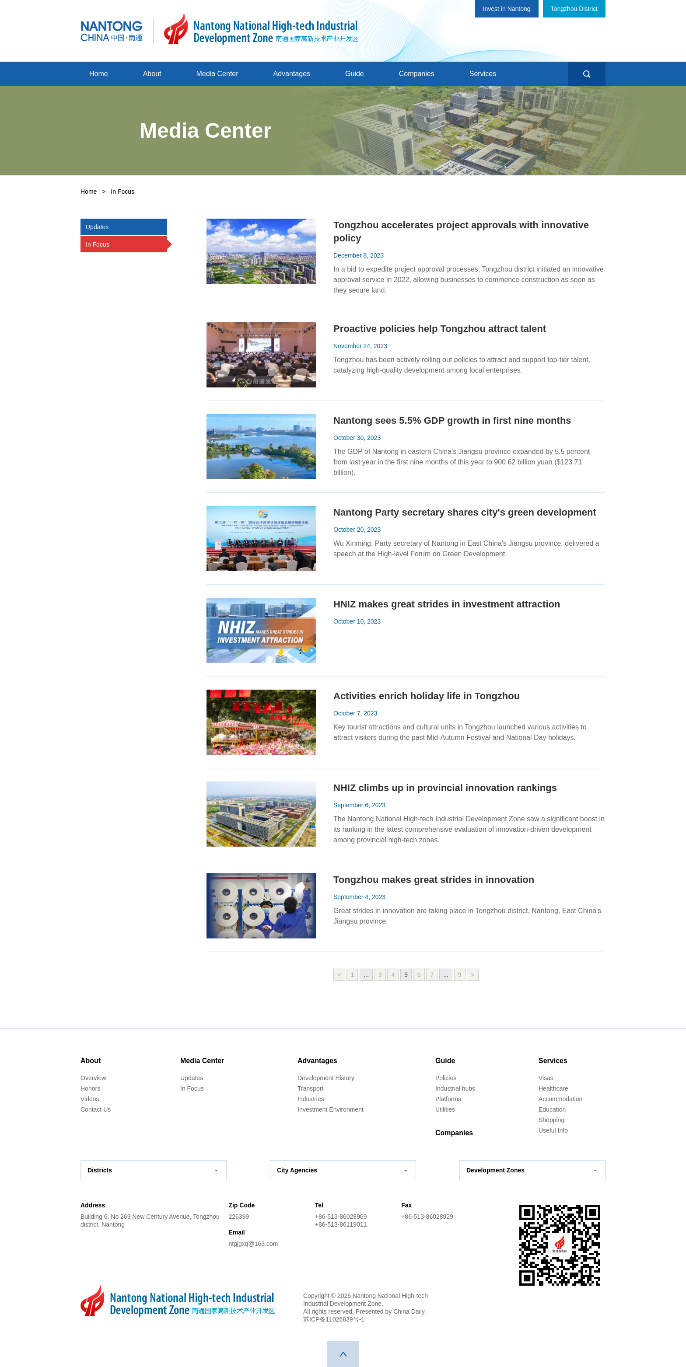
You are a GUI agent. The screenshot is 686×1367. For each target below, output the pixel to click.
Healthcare (553, 1088)
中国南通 (111, 29)
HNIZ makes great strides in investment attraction (446, 604)
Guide (354, 73)
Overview (93, 1077)
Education (552, 1109)
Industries (311, 1098)
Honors (90, 1088)
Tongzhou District (574, 8)
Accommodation (560, 1098)
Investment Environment (331, 1109)
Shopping (551, 1119)
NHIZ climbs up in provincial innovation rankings (445, 787)
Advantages (292, 73)
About (152, 73)
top (343, 1354)
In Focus (192, 1088)
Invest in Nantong (507, 8)
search (587, 74)
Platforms (448, 1098)
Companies (416, 73)
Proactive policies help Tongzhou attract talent (439, 328)
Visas (546, 1077)
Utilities (445, 1109)
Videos (89, 1098)
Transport (310, 1088)
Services (482, 73)
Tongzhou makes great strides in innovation (433, 879)
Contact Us (95, 1109)
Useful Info (553, 1130)
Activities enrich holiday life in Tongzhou (426, 695)
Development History (326, 1077)
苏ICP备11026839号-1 (333, 1319)
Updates (191, 1077)
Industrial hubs (455, 1088)
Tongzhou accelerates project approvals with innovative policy (461, 232)
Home (98, 73)
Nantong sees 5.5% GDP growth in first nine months (452, 420)
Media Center (217, 73)
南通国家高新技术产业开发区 (261, 29)
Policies (445, 1077)
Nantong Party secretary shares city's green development (464, 512)
